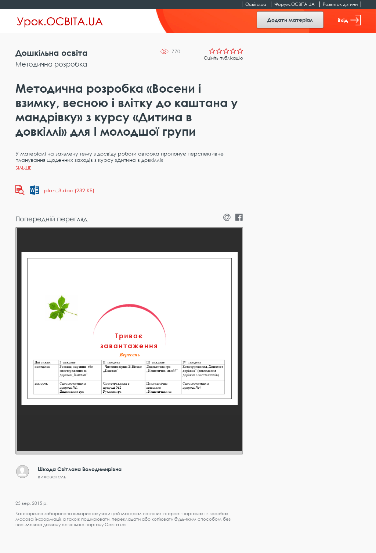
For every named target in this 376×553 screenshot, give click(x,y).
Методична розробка (51, 64)
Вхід (349, 20)
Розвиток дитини (340, 4)
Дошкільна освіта (51, 53)
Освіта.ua (255, 4)
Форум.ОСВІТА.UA (294, 4)
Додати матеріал (290, 20)
